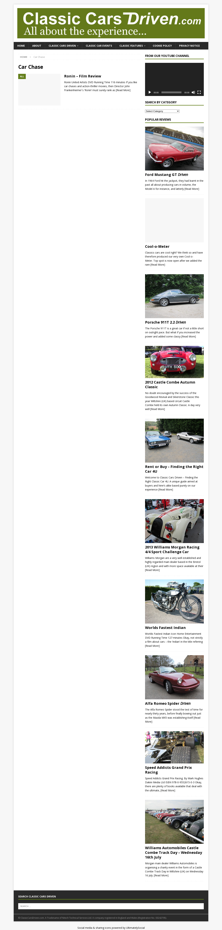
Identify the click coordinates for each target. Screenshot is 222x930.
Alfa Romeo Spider (168, 703)
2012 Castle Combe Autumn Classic (170, 384)
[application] (174, 79)
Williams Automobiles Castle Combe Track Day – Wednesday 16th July (173, 852)
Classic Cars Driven (62, 45)
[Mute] (193, 92)
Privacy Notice (189, 45)
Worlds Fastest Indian (165, 627)
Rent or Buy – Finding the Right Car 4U (174, 469)
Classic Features (131, 45)
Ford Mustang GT (166, 174)
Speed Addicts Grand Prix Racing (168, 770)
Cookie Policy (162, 45)
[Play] (150, 92)
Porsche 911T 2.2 (165, 322)
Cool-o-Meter (157, 246)
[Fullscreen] (199, 92)
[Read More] (123, 90)
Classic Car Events (99, 45)
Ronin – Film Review (82, 76)
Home (21, 45)
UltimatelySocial (135, 927)
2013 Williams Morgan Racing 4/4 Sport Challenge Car (172, 549)
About (36, 45)
